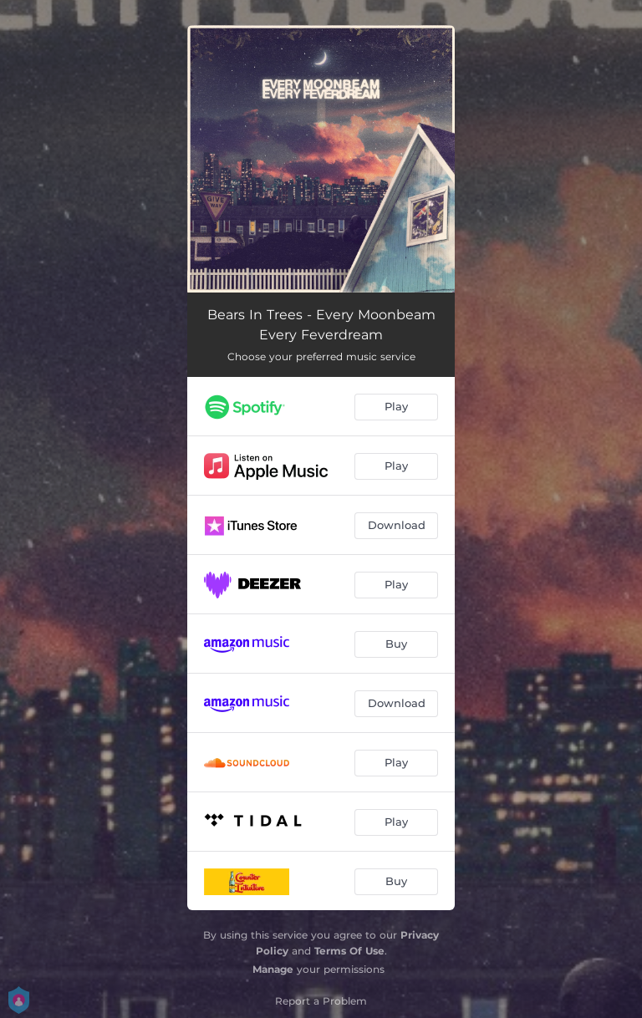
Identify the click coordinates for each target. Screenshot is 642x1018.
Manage (272, 969)
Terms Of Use (349, 950)
